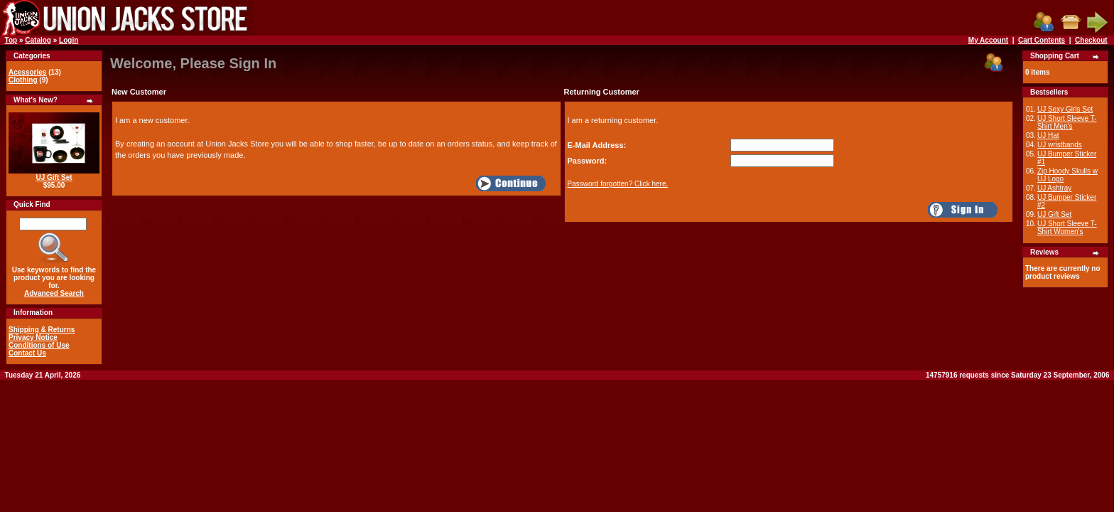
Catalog (38, 40)
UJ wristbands (1059, 145)
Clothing (23, 80)
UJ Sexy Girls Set (1065, 109)
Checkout (1091, 40)
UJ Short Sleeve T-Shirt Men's (1067, 122)
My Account (988, 40)
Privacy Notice (33, 337)
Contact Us (27, 353)
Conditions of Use (39, 345)
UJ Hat (1048, 135)
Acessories (27, 72)
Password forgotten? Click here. (618, 184)
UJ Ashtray (1054, 188)
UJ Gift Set (54, 177)
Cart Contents (1041, 40)
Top (11, 40)
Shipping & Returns (42, 330)
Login (68, 40)
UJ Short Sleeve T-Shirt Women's (1067, 227)
